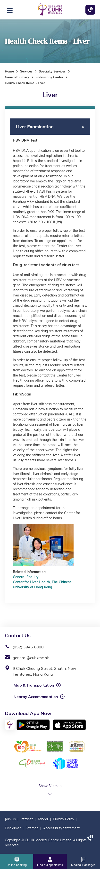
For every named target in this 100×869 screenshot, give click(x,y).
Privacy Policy (63, 819)
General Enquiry (26, 577)
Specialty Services (52, 71)
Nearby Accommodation (36, 696)
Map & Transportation (34, 685)
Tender (43, 819)
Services (26, 71)
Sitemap (31, 828)
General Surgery (17, 77)
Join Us (10, 819)
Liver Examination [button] (35, 126)
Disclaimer (13, 828)
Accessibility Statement (61, 828)
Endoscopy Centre (49, 77)
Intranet (26, 819)
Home (9, 71)
